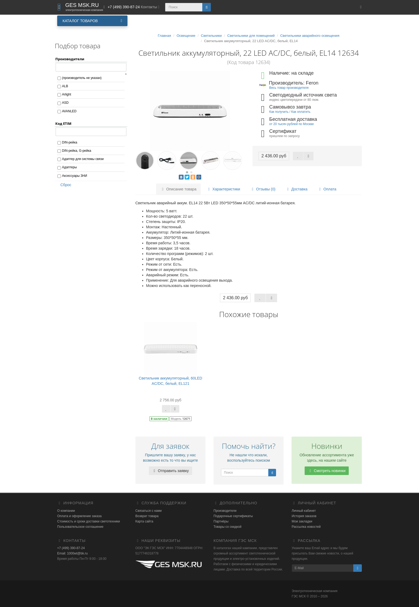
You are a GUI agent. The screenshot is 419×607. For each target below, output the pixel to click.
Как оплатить (301, 112)
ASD (65, 103)
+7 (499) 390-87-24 (71, 548)
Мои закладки (302, 521)
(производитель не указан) (82, 78)
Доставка (296, 189)
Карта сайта (144, 521)
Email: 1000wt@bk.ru (72, 553)
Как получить (279, 112)
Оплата (326, 189)
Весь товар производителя (288, 88)
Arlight (66, 94)
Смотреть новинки (327, 471)
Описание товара (178, 189)
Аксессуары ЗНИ (74, 176)
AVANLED (69, 111)
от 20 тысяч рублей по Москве (291, 124)
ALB (65, 86)
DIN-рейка (69, 142)
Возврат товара (147, 516)
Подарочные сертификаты (233, 516)
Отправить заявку (170, 471)
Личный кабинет (304, 511)
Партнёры (221, 521)
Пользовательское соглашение (80, 527)
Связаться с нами (148, 511)
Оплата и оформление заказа (79, 516)
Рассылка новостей (306, 527)
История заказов (304, 516)
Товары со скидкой (227, 527)
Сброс (64, 185)
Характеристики (223, 189)
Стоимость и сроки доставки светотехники (88, 521)
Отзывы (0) (262, 189)
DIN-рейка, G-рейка (76, 151)
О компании (66, 511)
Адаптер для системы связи (83, 159)
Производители (225, 511)
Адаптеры (69, 167)
